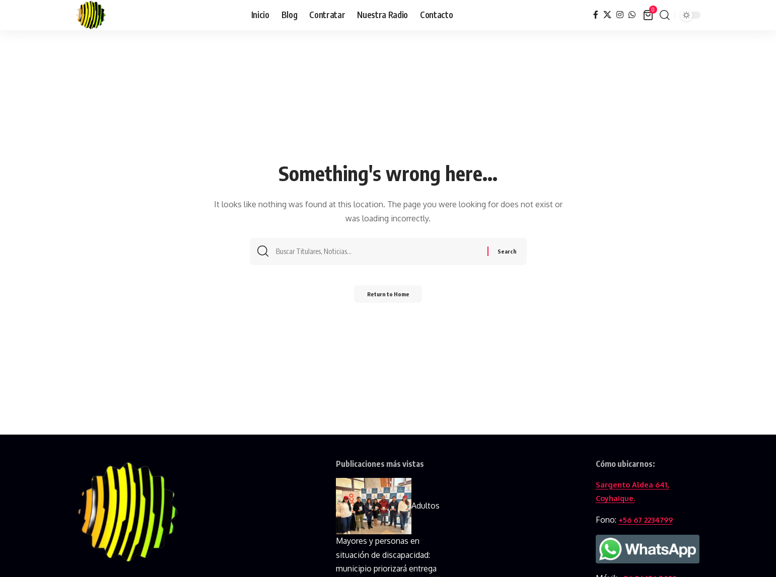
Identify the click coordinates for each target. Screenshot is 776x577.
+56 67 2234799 (649, 520)
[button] (665, 15)
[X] (607, 15)
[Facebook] (596, 15)
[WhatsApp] (632, 15)
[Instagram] (620, 15)
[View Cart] (649, 15)
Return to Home (388, 297)
